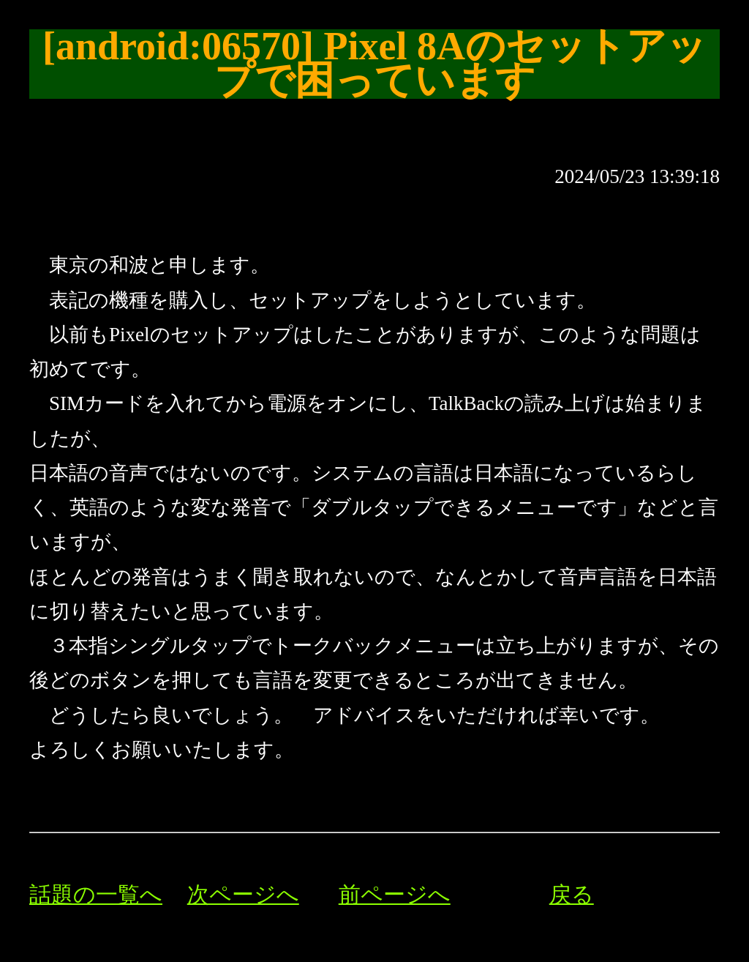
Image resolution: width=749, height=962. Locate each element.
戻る (571, 894)
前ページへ (395, 894)
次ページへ (243, 894)
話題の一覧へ (95, 894)
